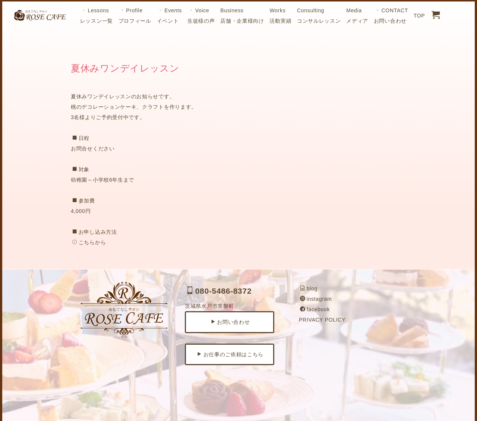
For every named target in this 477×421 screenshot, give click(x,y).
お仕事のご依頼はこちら (230, 354)
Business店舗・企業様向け (242, 15)
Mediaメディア (357, 15)
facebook (315, 309)
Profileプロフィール (135, 15)
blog (309, 288)
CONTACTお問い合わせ (391, 15)
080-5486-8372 (219, 291)
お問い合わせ (230, 322)
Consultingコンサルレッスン (319, 15)
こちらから (89, 242)
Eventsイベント (169, 15)
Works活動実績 (280, 15)
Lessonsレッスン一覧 (96, 15)
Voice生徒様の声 (201, 15)
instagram (316, 299)
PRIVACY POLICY (322, 320)
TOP (419, 16)
